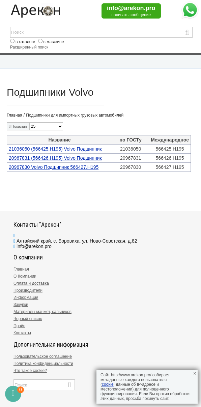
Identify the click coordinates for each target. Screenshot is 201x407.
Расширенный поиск (29, 47)
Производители (27, 290)
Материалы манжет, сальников (42, 311)
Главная (21, 269)
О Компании (24, 276)
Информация (25, 297)
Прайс (19, 325)
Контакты (22, 333)
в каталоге (25, 41)
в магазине (54, 41)
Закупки (20, 304)
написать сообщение (131, 14)
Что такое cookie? (30, 370)
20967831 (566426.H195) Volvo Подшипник (55, 158)
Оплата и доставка (31, 283)
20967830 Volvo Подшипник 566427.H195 (53, 167)
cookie (108, 384)
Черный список (27, 318)
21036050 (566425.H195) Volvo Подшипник (55, 149)
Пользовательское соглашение (42, 356)
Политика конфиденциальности (43, 363)
